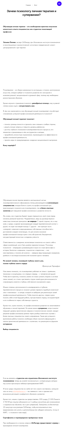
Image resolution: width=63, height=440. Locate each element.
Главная (28, 5)
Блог (35, 5)
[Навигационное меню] (59, 3)
